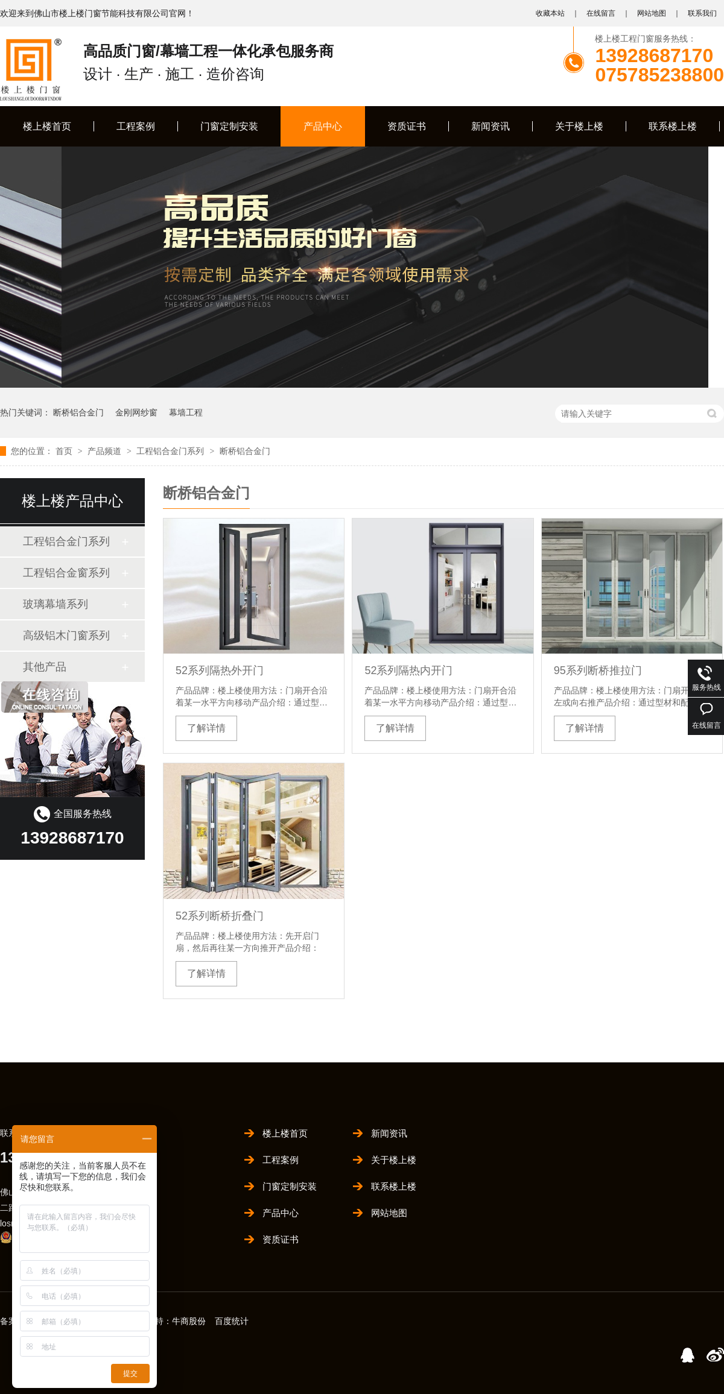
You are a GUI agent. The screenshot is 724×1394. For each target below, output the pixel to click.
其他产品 (44, 667)
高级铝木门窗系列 (66, 635)
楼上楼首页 (47, 126)
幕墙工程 (186, 412)
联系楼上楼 (673, 126)
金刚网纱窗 (136, 412)
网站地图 (651, 13)
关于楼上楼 (579, 126)
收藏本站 (550, 13)
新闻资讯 (490, 126)
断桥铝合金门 (78, 412)
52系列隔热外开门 (220, 670)
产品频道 (105, 451)
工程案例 (135, 126)
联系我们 (702, 13)
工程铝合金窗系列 (66, 573)
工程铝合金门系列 (171, 451)
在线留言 (600, 13)
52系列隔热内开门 (408, 670)
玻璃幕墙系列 (55, 604)
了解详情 (206, 728)
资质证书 (406, 126)
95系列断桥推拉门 (598, 670)
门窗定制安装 (229, 126)
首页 (65, 451)
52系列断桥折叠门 (220, 916)
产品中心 (322, 126)
